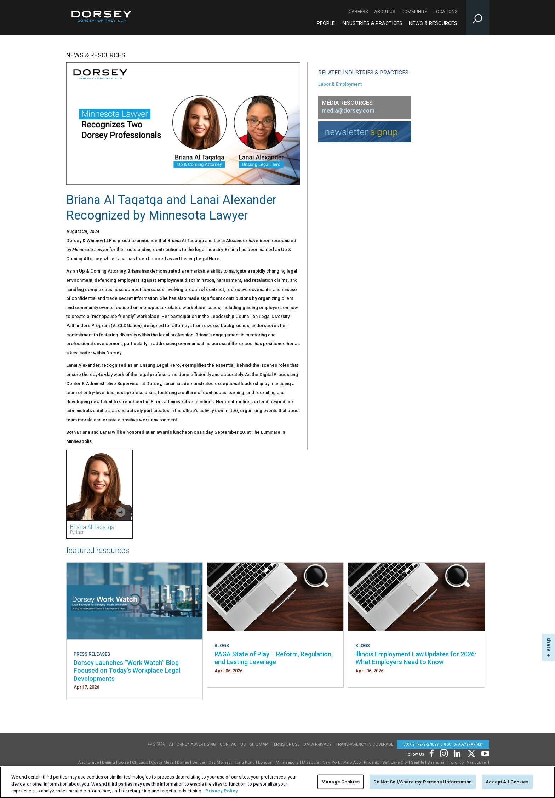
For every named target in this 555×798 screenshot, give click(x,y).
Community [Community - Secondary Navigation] (414, 11)
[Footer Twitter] (471, 752)
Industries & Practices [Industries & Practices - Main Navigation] (371, 24)
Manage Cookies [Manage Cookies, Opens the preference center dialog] (340, 783)
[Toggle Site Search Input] (477, 17)
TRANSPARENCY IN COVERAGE (364, 744)
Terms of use (285, 744)
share (548, 644)
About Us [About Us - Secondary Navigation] (384, 11)
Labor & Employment (340, 84)
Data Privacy (317, 744)
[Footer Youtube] (484, 752)
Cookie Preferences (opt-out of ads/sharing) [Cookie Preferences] (443, 744)
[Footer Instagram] (443, 752)
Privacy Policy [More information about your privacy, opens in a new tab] (221, 792)
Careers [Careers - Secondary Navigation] (358, 11)
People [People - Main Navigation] (326, 24)
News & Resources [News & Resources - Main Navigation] (433, 24)
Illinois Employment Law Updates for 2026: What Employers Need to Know (415, 658)
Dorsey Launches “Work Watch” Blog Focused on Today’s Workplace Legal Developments (127, 670)
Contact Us (233, 744)
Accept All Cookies (507, 783)
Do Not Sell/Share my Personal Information (422, 783)
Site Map (259, 744)
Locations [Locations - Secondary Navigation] (445, 11)
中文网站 (156, 744)
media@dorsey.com (348, 110)
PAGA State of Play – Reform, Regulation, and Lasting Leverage (273, 658)
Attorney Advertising (192, 744)
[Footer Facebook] (431, 752)
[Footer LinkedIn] (457, 752)
